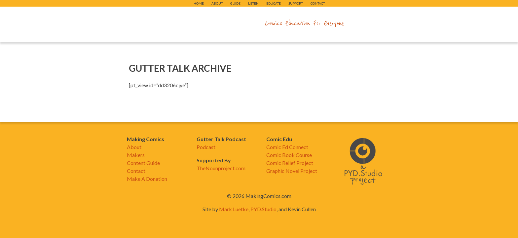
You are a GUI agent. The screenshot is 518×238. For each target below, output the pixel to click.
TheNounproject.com (221, 168)
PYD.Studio (263, 209)
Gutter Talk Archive (180, 68)
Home (199, 3)
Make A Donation (147, 179)
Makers (136, 155)
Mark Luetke (233, 209)
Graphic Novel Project (291, 171)
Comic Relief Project (289, 163)
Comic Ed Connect (287, 147)
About (217, 3)
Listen (253, 3)
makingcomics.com (220, 23)
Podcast (206, 147)
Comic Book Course (289, 155)
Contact (318, 3)
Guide (235, 3)
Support (295, 3)
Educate (273, 3)
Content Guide (143, 163)
